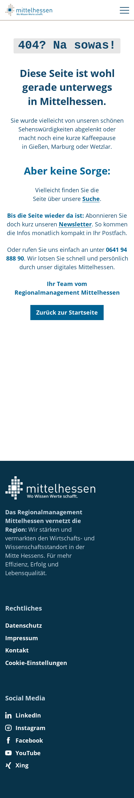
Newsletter (75, 223)
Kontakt (17, 650)
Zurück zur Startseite (67, 311)
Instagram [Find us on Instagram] (25, 728)
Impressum (21, 638)
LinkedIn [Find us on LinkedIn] (23, 715)
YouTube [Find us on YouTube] (23, 753)
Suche (91, 197)
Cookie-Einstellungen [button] (36, 663)
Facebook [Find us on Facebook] (24, 740)
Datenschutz (23, 625)
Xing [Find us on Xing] (16, 765)
